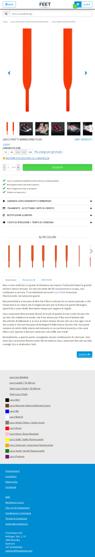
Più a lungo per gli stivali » (48, 151)
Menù (9, 4)
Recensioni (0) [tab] (29, 279)
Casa (5, 21)
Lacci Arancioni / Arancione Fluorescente (29, 21)
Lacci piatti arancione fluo (64, 21)
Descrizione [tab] (11, 279)
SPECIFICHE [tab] (46, 279)
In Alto (84, 354)
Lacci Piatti (60, 292)
